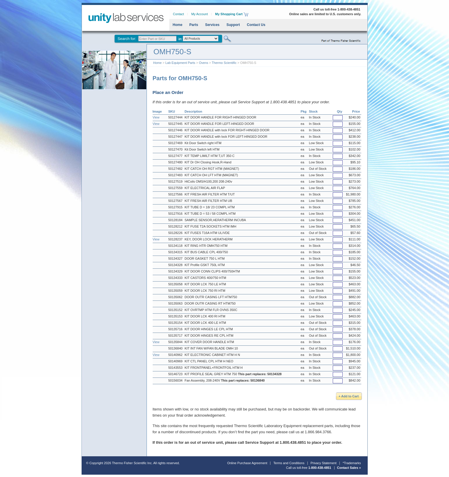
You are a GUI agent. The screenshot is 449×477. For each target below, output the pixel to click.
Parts (193, 25)
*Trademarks (352, 463)
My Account (199, 14)
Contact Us (256, 25)
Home (177, 25)
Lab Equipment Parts (180, 62)
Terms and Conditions (288, 463)
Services (212, 25)
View (156, 117)
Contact (178, 14)
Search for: (127, 38)
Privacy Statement (324, 463)
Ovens (203, 62)
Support (233, 25)
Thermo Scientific (224, 62)
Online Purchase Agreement (247, 463)
